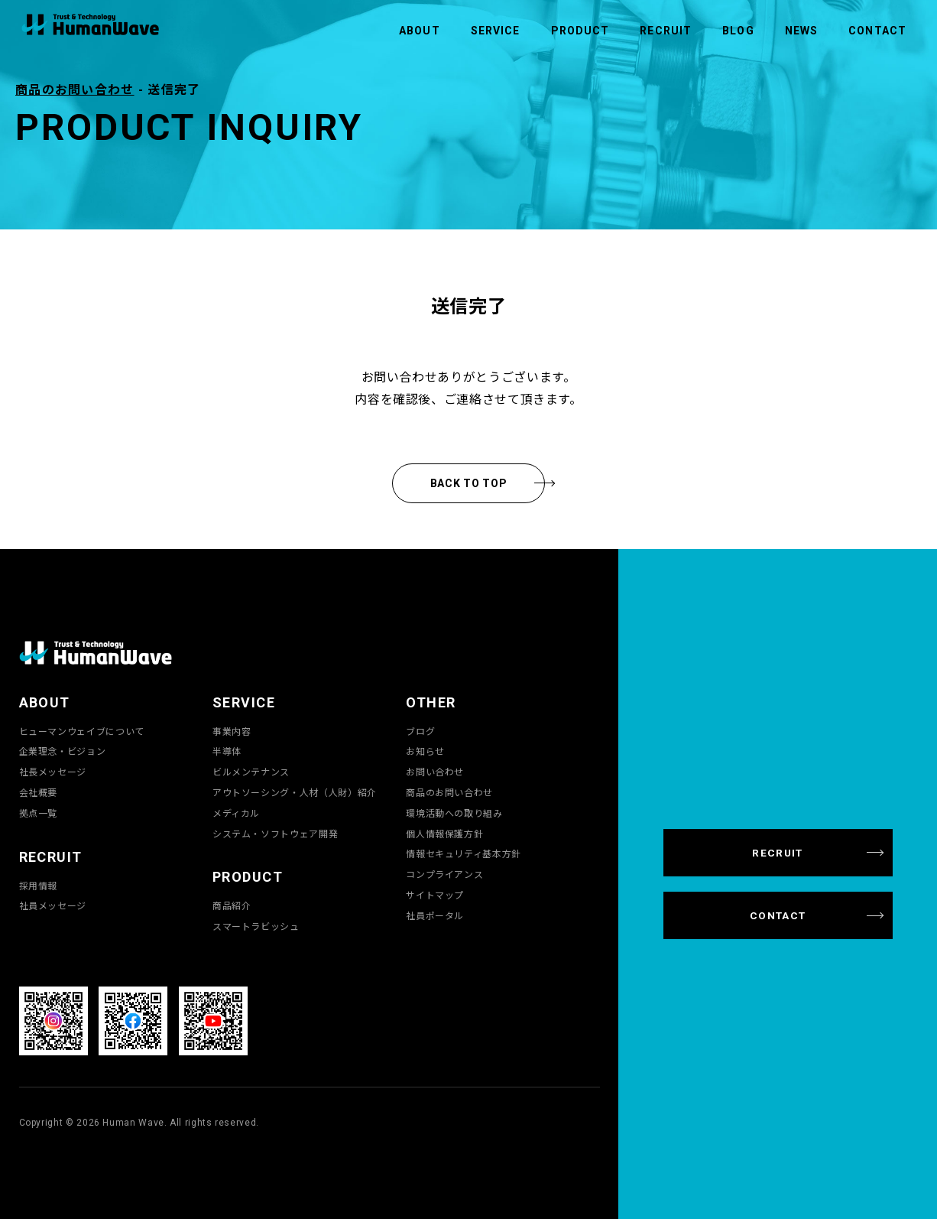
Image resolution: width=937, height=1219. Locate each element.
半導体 (227, 751)
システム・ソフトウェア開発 (275, 833)
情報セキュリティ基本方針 (463, 853)
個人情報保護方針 (444, 833)
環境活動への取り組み (454, 813)
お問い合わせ (435, 772)
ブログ (420, 731)
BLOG (738, 30)
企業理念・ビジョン (62, 751)
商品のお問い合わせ (75, 89)
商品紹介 (231, 905)
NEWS (801, 30)
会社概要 (38, 792)
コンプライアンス (444, 874)
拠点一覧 (38, 813)
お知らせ (425, 751)
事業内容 (231, 731)
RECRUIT (666, 30)
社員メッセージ (52, 905)
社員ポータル (435, 915)
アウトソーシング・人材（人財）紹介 (294, 792)
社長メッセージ (52, 772)
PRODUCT (580, 30)
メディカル (236, 813)
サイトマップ (435, 895)
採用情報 (38, 885)
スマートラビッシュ (256, 926)
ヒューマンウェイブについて (81, 731)
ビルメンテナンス (251, 772)
